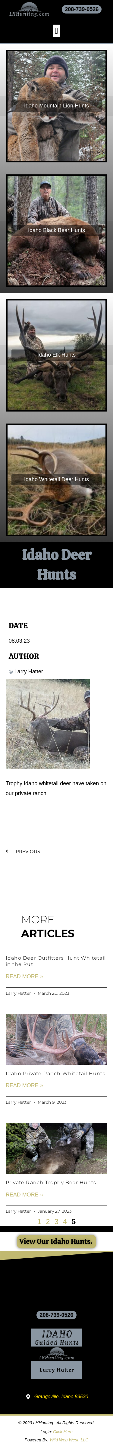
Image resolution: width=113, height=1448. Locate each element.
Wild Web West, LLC (69, 1439)
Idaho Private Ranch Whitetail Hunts (55, 1073)
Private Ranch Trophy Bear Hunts (51, 1182)
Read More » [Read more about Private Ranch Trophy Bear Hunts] (24, 1195)
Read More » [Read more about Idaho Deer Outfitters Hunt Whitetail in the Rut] (24, 976)
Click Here (63, 1431)
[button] (56, 31)
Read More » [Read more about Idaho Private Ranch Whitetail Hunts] (24, 1085)
